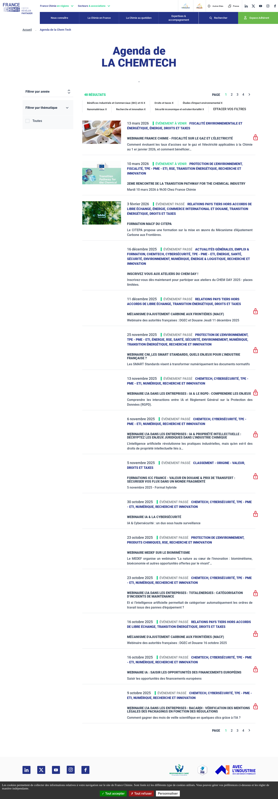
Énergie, (157, 128)
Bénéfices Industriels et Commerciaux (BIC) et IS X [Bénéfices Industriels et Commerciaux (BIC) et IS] (116, 102)
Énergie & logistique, (209, 259)
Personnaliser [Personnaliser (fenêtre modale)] (168, 793)
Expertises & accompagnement (178, 18)
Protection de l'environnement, (216, 164)
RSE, (172, 169)
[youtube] (260, 6)
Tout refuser (141, 793)
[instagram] (267, 6)
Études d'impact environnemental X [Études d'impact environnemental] (202, 102)
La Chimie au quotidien (139, 17)
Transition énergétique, (197, 169)
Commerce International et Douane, (198, 209)
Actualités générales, (215, 249)
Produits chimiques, (144, 542)
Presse (233, 6)
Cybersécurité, (178, 254)
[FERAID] (199, 6)
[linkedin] (246, 6)
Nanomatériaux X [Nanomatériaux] (97, 109)
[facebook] (275, 6)
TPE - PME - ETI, (156, 169)
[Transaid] (185, 6)
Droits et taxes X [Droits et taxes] (164, 102)
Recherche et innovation (190, 344)
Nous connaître (59, 17)
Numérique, (181, 259)
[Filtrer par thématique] (48, 108)
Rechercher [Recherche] (220, 17)
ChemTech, (156, 254)
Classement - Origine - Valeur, (219, 463)
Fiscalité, (135, 169)
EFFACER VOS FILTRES (229, 109)
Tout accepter (113, 793)
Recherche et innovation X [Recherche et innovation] (131, 109)
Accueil (27, 29)
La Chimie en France (99, 17)
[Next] (249, 94)
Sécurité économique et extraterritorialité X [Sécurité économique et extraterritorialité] (179, 109)
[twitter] (253, 6)
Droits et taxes (177, 128)
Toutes (37, 121)
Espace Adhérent (259, 17)
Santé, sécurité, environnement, (201, 340)
